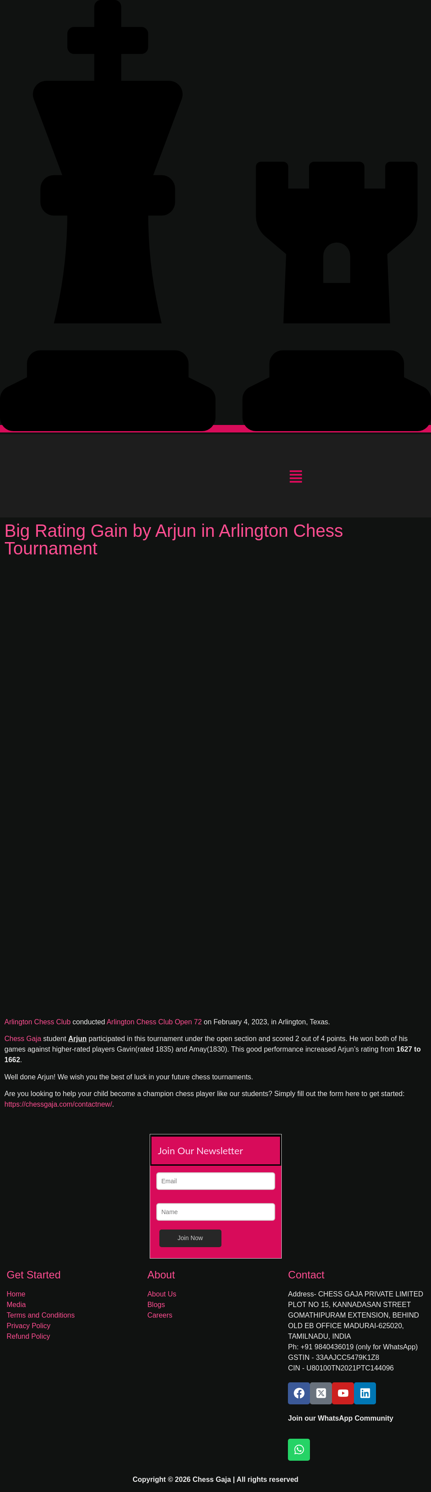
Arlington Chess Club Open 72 (155, 1022)
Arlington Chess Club (38, 1022)
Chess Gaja (22, 1038)
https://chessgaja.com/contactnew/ (58, 1104)
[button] (295, 478)
